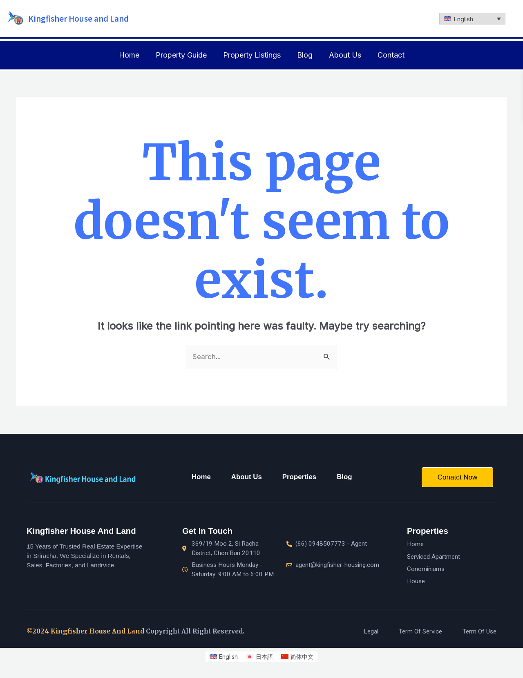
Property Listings (252, 55)
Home (129, 55)
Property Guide (181, 55)
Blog (305, 55)
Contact (391, 55)
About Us (345, 55)
